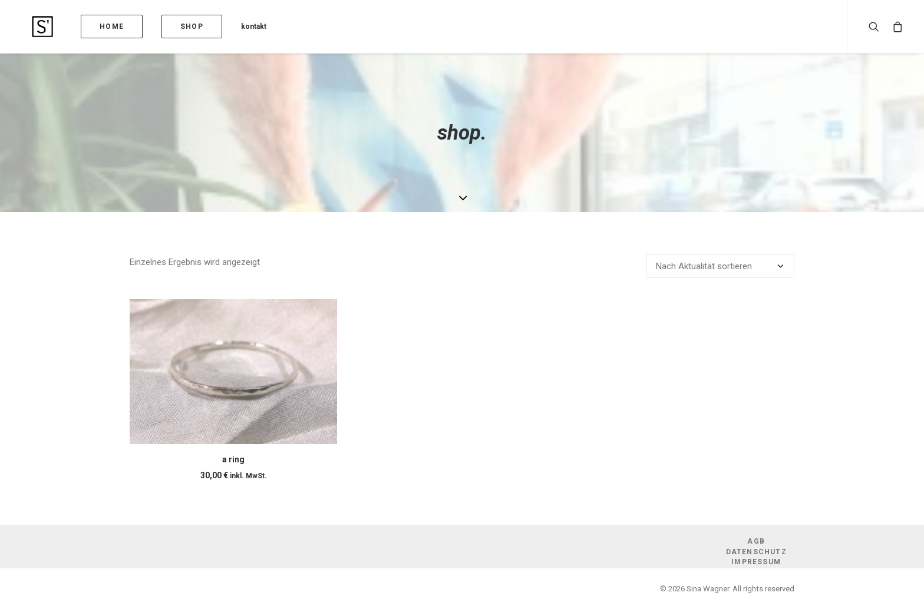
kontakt (230, 26)
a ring (233, 459)
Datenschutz (756, 552)
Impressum (756, 562)
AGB (756, 541)
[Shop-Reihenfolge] (720, 266)
